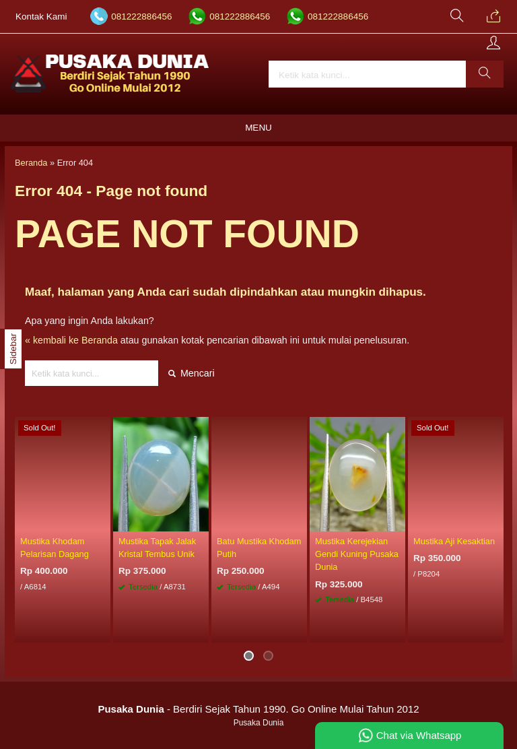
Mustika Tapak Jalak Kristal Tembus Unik (157, 547)
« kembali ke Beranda (71, 340)
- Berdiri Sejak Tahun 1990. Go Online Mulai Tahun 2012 (258, 709)
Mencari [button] (191, 373)
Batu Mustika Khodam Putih (259, 547)
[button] (485, 74)
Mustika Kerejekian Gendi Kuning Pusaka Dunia (357, 554)
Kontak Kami (41, 16)
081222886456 (141, 16)
